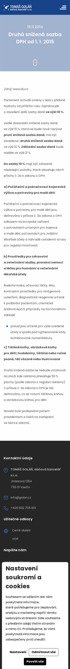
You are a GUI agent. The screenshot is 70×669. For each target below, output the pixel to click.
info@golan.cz (21, 497)
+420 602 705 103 (23, 508)
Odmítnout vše (44, 652)
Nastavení (18, 652)
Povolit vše (35, 661)
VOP (15, 539)
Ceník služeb (21, 530)
